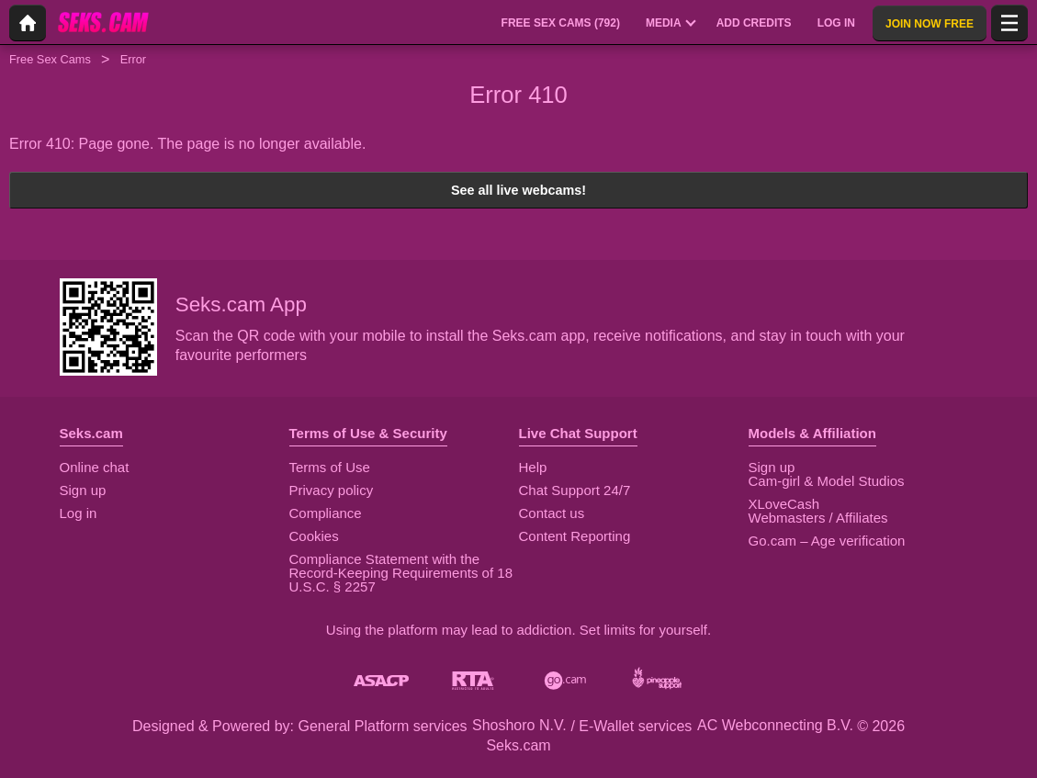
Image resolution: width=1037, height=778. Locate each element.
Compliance (325, 513)
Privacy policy (331, 490)
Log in (78, 513)
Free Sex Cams (50, 59)
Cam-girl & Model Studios (827, 481)
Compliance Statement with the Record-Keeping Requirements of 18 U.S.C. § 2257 (401, 572)
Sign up (83, 490)
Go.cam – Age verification (827, 540)
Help (533, 467)
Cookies (314, 536)
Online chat (95, 467)
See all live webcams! (518, 190)
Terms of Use (329, 467)
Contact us (552, 513)
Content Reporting (575, 536)
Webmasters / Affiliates (818, 517)
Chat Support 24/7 (575, 490)
